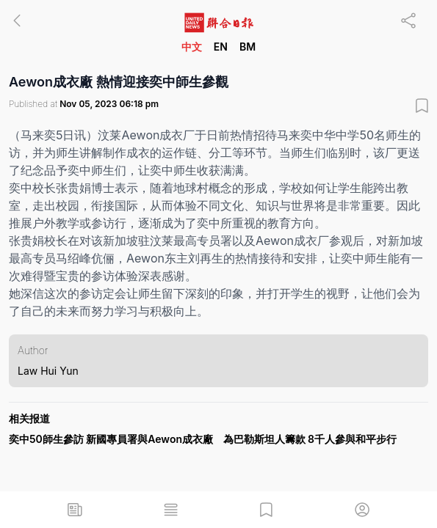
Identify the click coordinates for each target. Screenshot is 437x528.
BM (247, 46)
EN (221, 46)
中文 (191, 46)
